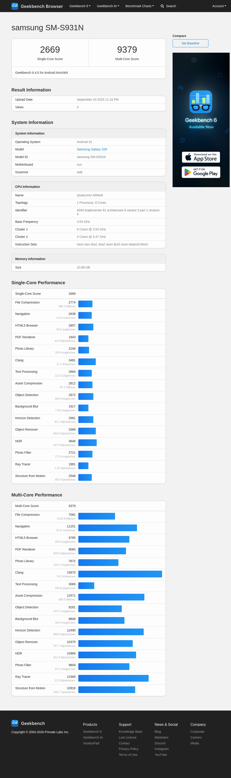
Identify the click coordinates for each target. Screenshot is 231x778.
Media (194, 743)
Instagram (162, 749)
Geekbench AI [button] (107, 6)
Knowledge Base (130, 731)
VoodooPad (91, 743)
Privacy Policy (128, 749)
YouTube (161, 754)
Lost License (128, 737)
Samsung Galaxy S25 (92, 149)
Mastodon (161, 737)
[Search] (184, 6)
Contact (124, 743)
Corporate (197, 731)
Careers (196, 737)
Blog (158, 731)
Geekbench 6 (92, 731)
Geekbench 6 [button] (78, 6)
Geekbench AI (93, 737)
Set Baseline (190, 43)
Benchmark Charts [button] (139, 6)
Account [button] (218, 6)
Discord (160, 743)
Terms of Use (128, 754)
